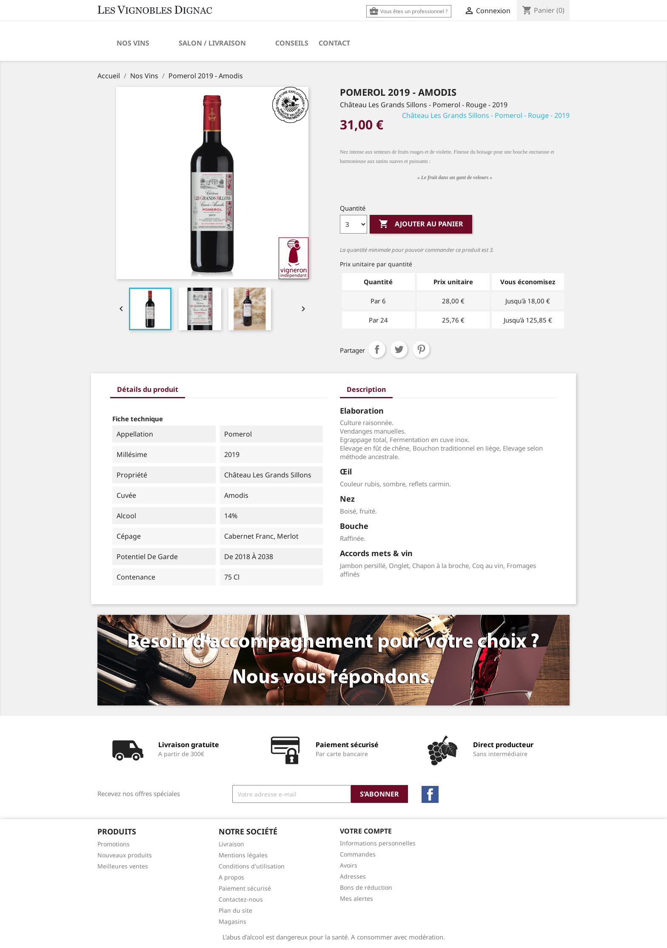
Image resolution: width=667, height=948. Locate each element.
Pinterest (421, 349)
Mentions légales (243, 855)
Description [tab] (366, 389)
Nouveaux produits (124, 855)
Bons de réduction (366, 887)
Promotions (113, 844)
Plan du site (235, 910)
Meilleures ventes (122, 866)
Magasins (232, 921)
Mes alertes (356, 898)
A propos (231, 877)
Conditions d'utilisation (252, 866)
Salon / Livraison (212, 43)
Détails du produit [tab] (147, 389)
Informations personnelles (378, 843)
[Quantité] (353, 224)
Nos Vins (133, 43)
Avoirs (348, 865)
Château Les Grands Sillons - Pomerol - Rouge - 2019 (486, 115)
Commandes (358, 854)
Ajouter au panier (421, 224)
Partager (376, 349)
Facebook (430, 794)
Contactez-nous (241, 899)
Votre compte (366, 831)
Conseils (291, 43)
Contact (334, 43)
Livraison (231, 844)
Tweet (399, 349)
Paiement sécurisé (245, 888)
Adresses (353, 876)
